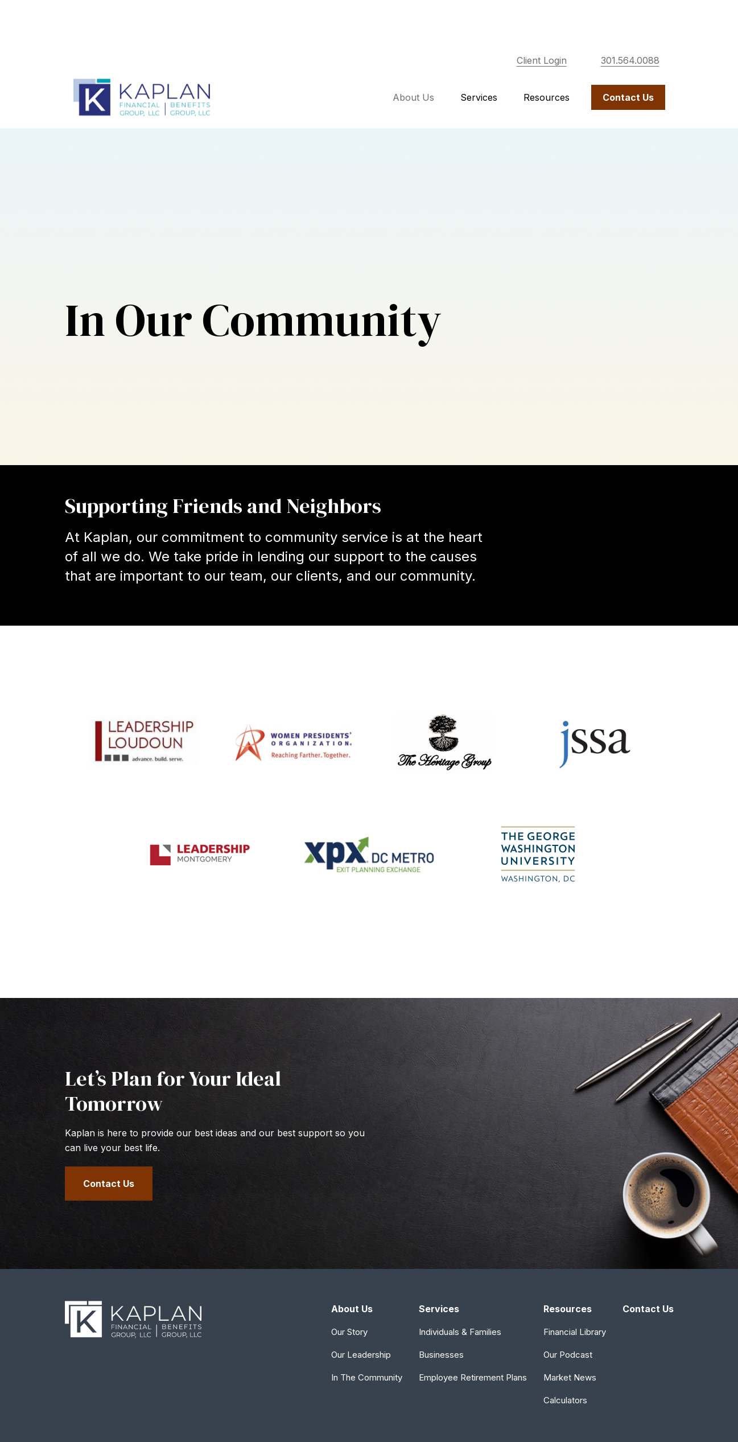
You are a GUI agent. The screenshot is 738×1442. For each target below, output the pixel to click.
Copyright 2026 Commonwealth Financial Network (264, 1409)
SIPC (455, 1225)
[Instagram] (663, 1149)
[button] (413, 60)
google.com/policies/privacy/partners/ (136, 1374)
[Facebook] (644, 1149)
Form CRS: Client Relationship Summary (165, 1313)
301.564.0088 (630, 22)
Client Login (542, 22)
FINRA (432, 1225)
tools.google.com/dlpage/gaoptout (130, 1386)
